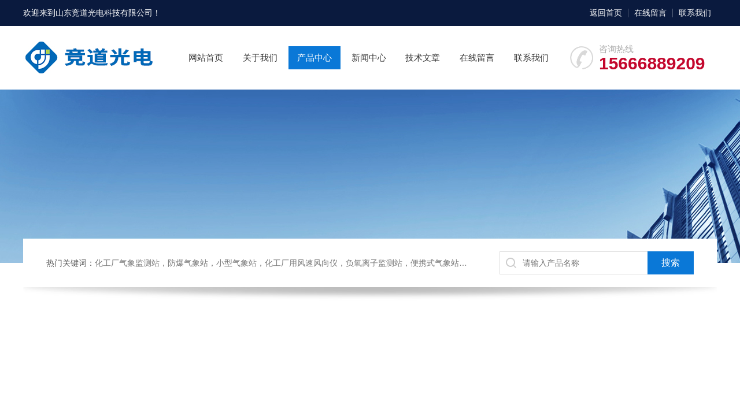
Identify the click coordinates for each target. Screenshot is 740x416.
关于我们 (260, 57)
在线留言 (650, 12)
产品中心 (314, 57)
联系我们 (695, 12)
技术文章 (422, 57)
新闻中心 (369, 57)
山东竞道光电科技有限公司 (104, 12)
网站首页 (205, 57)
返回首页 (606, 12)
